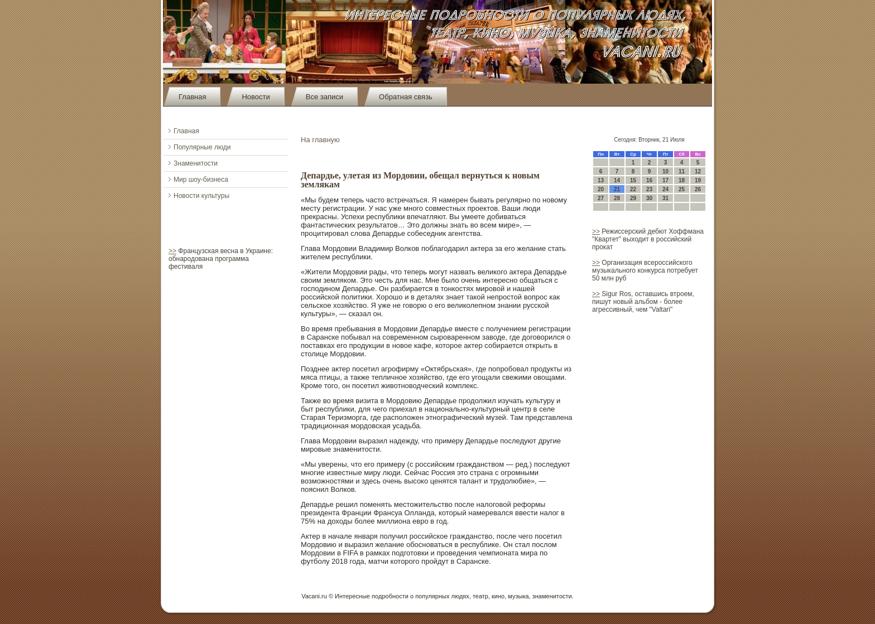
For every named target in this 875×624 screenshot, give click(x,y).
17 (665, 180)
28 (617, 198)
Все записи (324, 97)
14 (617, 180)
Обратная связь (405, 97)
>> (172, 251)
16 (649, 180)
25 (682, 189)
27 (601, 198)
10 (665, 171)
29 (633, 198)
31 (665, 198)
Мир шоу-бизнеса (201, 179)
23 (649, 189)
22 (633, 189)
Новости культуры (201, 196)
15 (633, 180)
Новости (256, 97)
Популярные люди (202, 147)
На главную (320, 140)
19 (698, 180)
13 (601, 180)
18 (682, 180)
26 (698, 189)
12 (698, 171)
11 (682, 171)
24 (665, 189)
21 (617, 189)
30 (649, 198)
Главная (192, 97)
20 (601, 189)
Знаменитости (196, 163)
